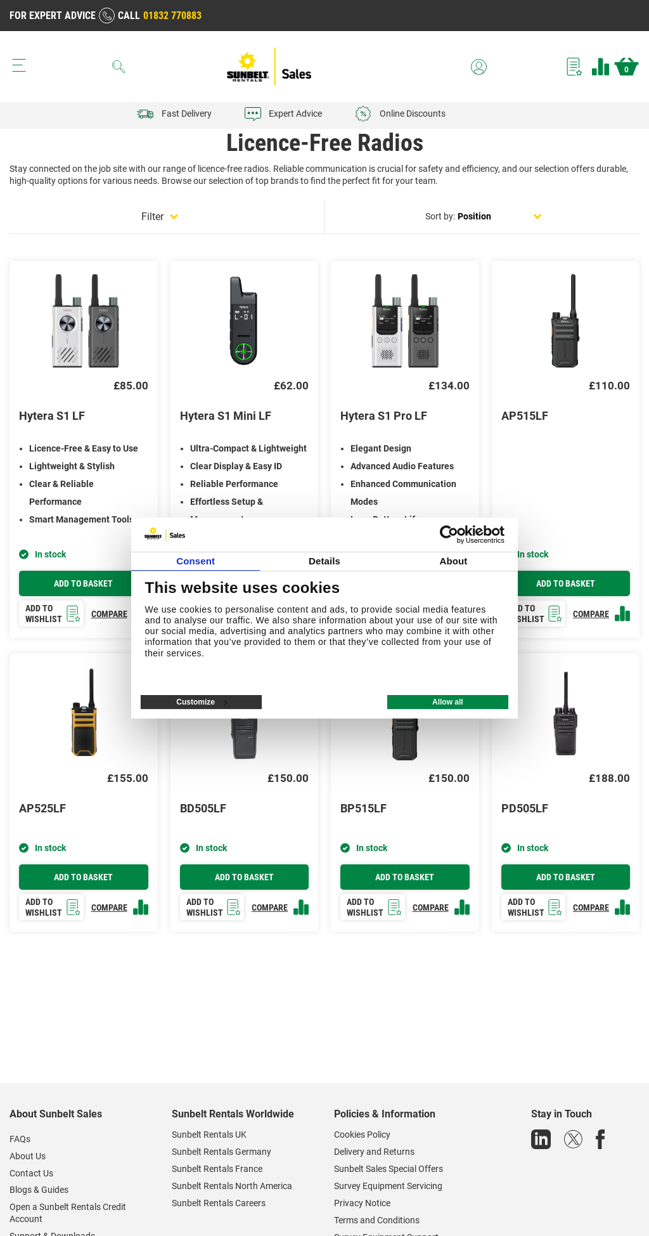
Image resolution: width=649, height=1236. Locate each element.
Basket (626, 66)
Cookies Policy (362, 1134)
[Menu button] (19, 65)
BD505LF (203, 808)
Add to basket (83, 583)
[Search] (119, 66)
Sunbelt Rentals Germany (221, 1152)
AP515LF (524, 415)
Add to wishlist (53, 613)
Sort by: (440, 216)
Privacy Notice (362, 1203)
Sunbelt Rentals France (217, 1169)
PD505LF (524, 808)
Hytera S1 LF (52, 415)
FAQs (20, 1139)
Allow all (447, 702)
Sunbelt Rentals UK (209, 1134)
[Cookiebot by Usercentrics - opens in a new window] (449, 534)
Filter (152, 217)
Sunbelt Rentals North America (232, 1186)
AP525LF (42, 808)
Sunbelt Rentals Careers (219, 1203)
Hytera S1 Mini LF (225, 415)
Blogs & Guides (39, 1190)
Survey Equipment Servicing (388, 1186)
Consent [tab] (195, 561)
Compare (601, 66)
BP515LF (363, 808)
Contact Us (31, 1173)
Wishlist (575, 66)
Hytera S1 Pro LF (383, 415)
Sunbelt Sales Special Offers (388, 1169)
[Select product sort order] (499, 216)
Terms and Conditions (377, 1220)
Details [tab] (324, 561)
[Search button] (119, 66)
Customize (201, 702)
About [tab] (453, 561)
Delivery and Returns (374, 1152)
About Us (28, 1156)
